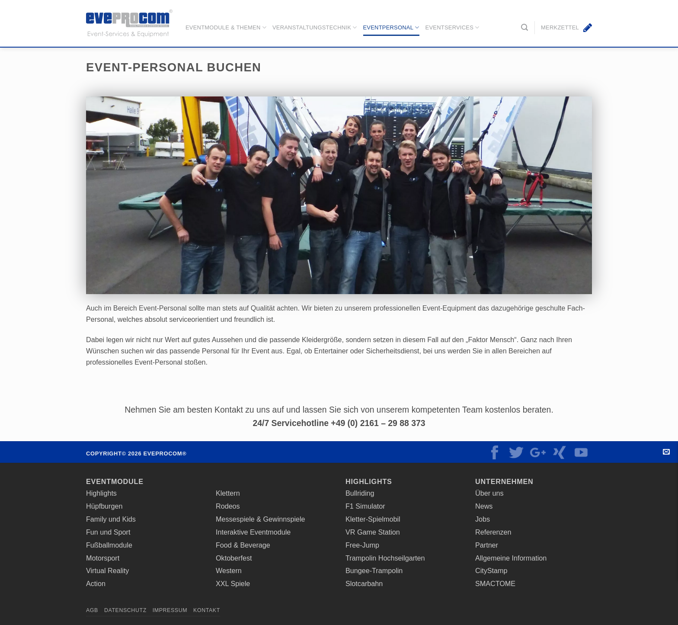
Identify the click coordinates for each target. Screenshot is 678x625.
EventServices (452, 27)
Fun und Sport (108, 532)
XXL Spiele (233, 583)
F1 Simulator (365, 506)
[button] (524, 27)
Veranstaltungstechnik (314, 27)
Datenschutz (125, 610)
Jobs (482, 519)
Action (96, 583)
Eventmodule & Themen (225, 27)
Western (229, 570)
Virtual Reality (107, 570)
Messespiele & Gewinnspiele (260, 519)
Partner (486, 545)
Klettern (228, 493)
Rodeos (228, 506)
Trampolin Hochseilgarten (385, 558)
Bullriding (359, 493)
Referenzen (493, 532)
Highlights (101, 493)
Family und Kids (111, 519)
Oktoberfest (234, 558)
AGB (92, 610)
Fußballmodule (109, 545)
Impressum (170, 610)
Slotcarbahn (364, 583)
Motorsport (102, 558)
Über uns (489, 493)
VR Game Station (372, 532)
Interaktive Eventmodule (253, 532)
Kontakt (670, 452)
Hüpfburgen (104, 506)
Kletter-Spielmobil (372, 519)
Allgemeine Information (511, 558)
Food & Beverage (243, 545)
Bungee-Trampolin (374, 570)
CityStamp (491, 570)
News (484, 506)
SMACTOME (495, 583)
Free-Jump (362, 545)
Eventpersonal (391, 27)
